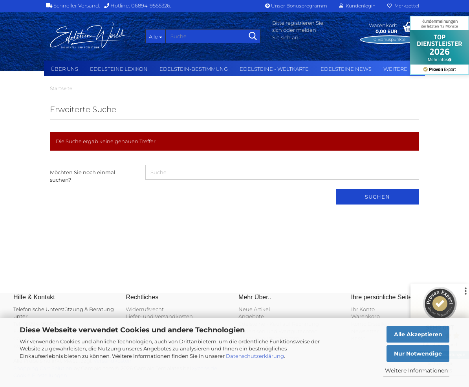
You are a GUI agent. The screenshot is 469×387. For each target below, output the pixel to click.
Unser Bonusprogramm (296, 6)
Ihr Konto (363, 309)
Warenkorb (365, 316)
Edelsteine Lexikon (119, 69)
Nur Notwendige (418, 353)
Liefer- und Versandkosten (159, 316)
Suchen (377, 197)
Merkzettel (403, 6)
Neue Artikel (254, 309)
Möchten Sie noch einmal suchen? (82, 176)
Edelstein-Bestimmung (193, 69)
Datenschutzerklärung (255, 356)
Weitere (395, 69)
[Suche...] (155, 36)
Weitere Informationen (416, 370)
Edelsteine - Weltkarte (274, 69)
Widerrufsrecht (145, 309)
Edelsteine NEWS (346, 69)
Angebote (251, 316)
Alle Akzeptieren (418, 334)
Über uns (64, 69)
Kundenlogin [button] (357, 6)
